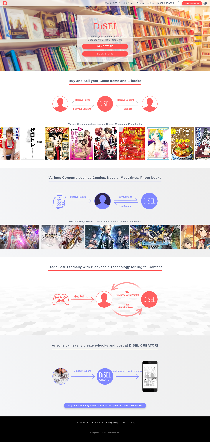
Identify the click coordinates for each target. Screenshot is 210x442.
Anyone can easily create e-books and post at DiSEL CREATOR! (105, 405)
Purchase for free (145, 3)
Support (124, 422)
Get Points (128, 3)
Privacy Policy (112, 422)
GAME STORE (105, 46)
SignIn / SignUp (192, 3)
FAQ (133, 422)
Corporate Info (81, 422)
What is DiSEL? (112, 3)
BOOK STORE (105, 54)
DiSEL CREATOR (165, 3)
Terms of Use (97, 422)
